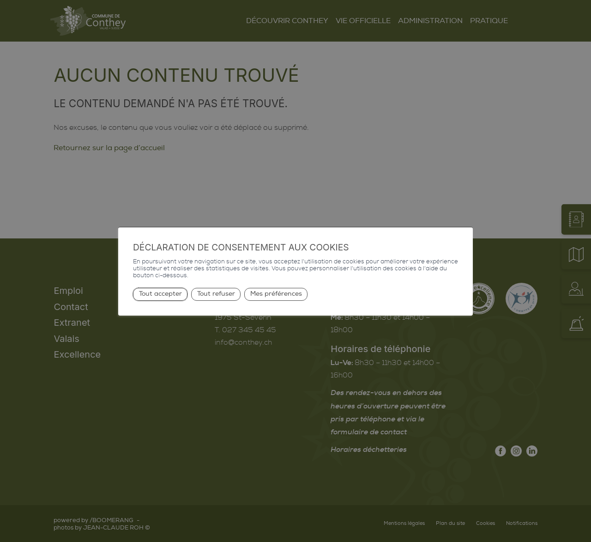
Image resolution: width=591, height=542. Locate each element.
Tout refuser (216, 293)
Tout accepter (160, 293)
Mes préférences (276, 293)
